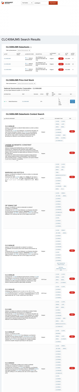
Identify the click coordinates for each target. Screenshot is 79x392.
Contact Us (63, 386)
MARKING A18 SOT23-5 (61, 168)
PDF (61, 58)
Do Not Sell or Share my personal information (38, 386)
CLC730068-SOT (59, 136)
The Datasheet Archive (7, 3)
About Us (70, 386)
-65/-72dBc (15, 197)
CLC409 (15, 128)
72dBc (57, 166)
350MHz (57, 123)
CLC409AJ (63, 134)
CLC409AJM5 (25, 101)
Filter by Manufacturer (11, 50)
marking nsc (59, 358)
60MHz (57, 164)
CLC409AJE (58, 127)
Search (53, 2)
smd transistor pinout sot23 (61, 235)
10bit (62, 164)
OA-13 (62, 179)
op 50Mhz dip (59, 198)
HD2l (62, 283)
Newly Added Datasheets (13, 386)
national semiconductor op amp (61, 239)
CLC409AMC (58, 193)
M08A (64, 132)
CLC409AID (58, 316)
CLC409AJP (58, 132)
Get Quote (72, 101)
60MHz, (62, 125)
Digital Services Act (55, 386)
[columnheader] (9, 54)
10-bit (62, 123)
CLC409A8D (58, 319)
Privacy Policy (23, 386)
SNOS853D (26, 295)
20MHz (57, 125)
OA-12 (57, 251)
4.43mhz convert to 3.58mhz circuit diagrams (61, 355)
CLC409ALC (58, 191)
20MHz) (64, 185)
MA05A (57, 134)
